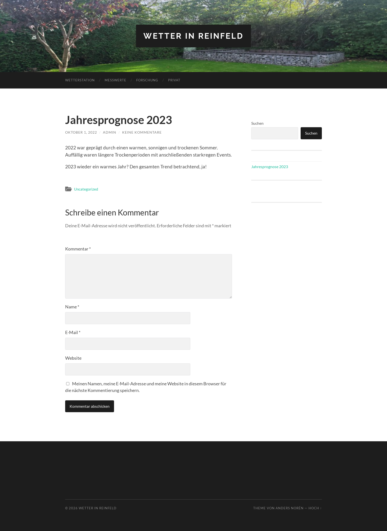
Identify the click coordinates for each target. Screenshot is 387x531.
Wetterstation (80, 80)
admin (109, 132)
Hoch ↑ (315, 508)
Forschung (147, 80)
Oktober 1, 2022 (81, 132)
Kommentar (78, 248)
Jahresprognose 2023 (269, 166)
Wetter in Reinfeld (193, 35)
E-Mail (72, 332)
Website (73, 358)
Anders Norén (290, 508)
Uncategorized (86, 189)
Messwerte (115, 80)
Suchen (257, 123)
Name (72, 306)
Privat (174, 80)
